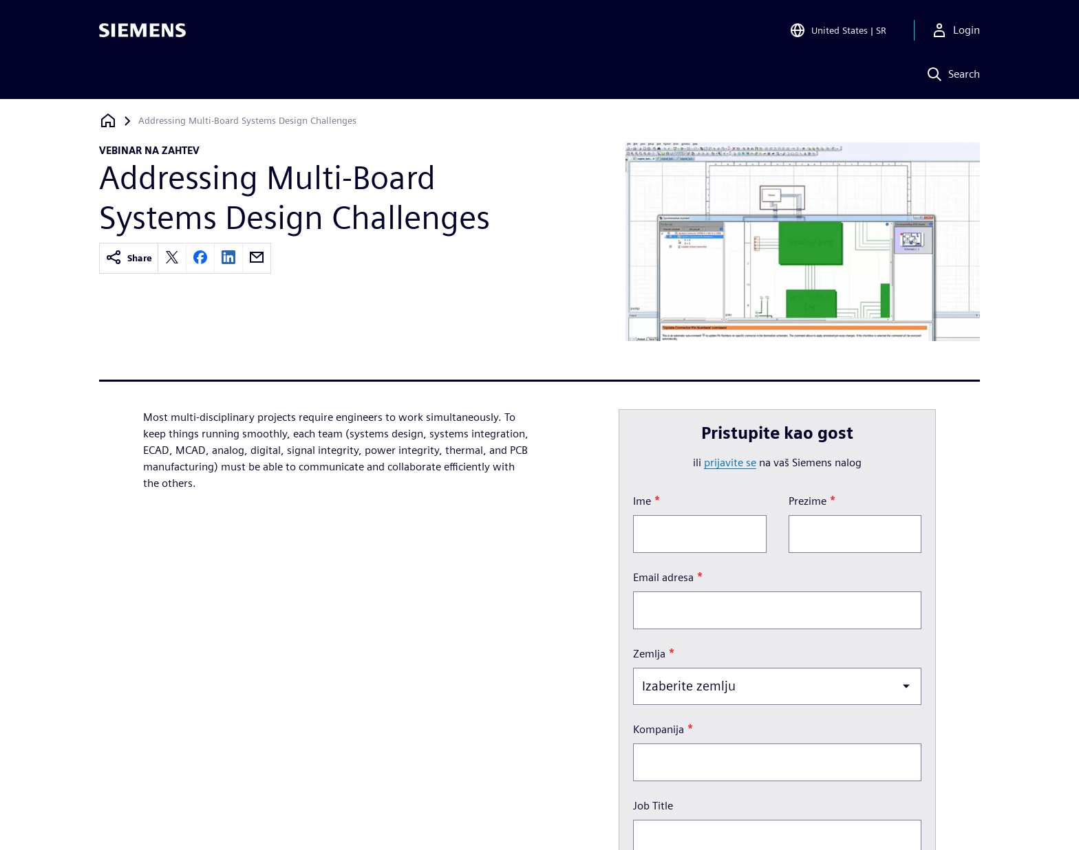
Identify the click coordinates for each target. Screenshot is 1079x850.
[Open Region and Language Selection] (838, 30)
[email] (256, 258)
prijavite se (730, 462)
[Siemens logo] (142, 30)
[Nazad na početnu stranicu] (108, 120)
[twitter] (172, 258)
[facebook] (200, 258)
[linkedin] (228, 258)
